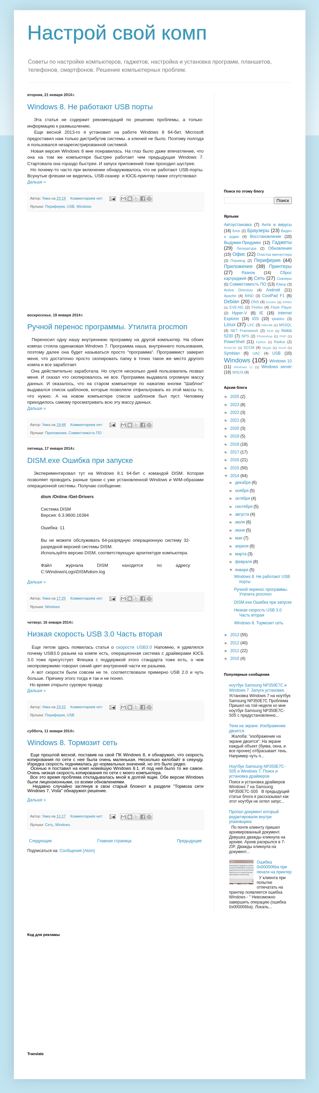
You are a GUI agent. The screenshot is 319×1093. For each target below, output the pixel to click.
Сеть (49, 825)
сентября (244, 506)
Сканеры (284, 278)
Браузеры (258, 230)
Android (273, 290)
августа (242, 514)
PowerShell (234, 341)
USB (70, 206)
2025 (235, 396)
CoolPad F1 (273, 295)
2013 (235, 634)
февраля (244, 561)
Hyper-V (239, 313)
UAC (256, 353)
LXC (251, 325)
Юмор (281, 284)
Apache (230, 296)
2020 (235, 428)
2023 (235, 404)
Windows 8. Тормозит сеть (72, 742)
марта (241, 554)
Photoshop (265, 336)
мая (239, 538)
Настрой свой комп (117, 32)
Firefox (257, 307)
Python (261, 342)
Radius (279, 342)
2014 (235, 475)
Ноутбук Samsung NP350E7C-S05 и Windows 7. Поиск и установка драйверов (257, 771)
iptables (278, 319)
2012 (235, 643)
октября (243, 498)
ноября (242, 490)
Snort (282, 348)
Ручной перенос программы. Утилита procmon (107, 326)
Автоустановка (238, 224)
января (242, 569)
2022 (235, 412)
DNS (255, 302)
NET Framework (244, 331)
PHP (282, 336)
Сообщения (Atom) (77, 850)
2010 (235, 658)
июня (240, 530)
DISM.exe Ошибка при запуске (80, 460)
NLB (270, 331)
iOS (255, 318)
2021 (235, 420)
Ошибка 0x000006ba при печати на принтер (274, 867)
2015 (235, 468)
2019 (235, 436)
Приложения (55, 433)
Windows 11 (243, 367)
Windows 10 (281, 361)
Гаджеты (282, 242)
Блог (236, 231)
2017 (235, 452)
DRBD (287, 302)
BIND (249, 296)
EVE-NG (236, 307)
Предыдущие (189, 841)
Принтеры (280, 266)
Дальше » (36, 182)
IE (261, 313)
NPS (245, 336)
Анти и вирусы (277, 224)
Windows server (276, 366)
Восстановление (265, 236)
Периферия (55, 206)
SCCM (248, 347)
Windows (84, 206)
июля (240, 522)
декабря (243, 482)
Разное (248, 272)
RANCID (230, 348)
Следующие (40, 841)
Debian (232, 301)
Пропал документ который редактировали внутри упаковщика (254, 816)
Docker (271, 302)
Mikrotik (267, 325)
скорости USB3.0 (134, 647)
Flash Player (281, 307)
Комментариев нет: (87, 198)
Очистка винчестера (274, 254)
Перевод (238, 261)
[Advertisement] (115, 262)
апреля (242, 546)
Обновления (280, 248)
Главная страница (114, 841)
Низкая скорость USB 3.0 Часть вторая (94, 634)
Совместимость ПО (85, 433)
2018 (235, 444)
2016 (235, 460)
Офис (239, 254)
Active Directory (238, 290)
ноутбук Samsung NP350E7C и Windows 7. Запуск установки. (258, 687)
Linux (230, 324)
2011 (235, 650)
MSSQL (285, 325)
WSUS (237, 372)
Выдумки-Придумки (242, 242)
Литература (246, 248)
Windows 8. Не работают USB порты (90, 107)
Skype (266, 348)
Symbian (232, 353)
